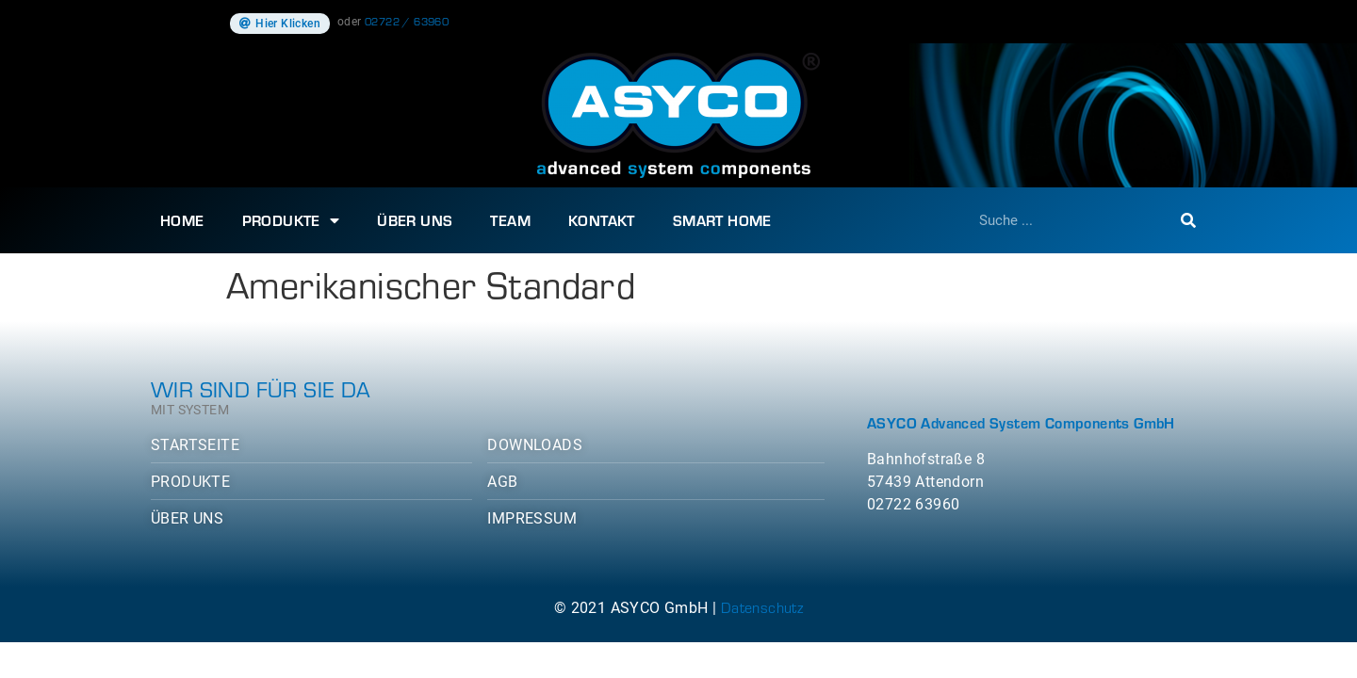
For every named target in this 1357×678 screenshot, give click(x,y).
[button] (280, 23)
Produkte (291, 220)
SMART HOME (722, 220)
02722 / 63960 (407, 20)
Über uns (414, 220)
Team (510, 220)
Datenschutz (762, 607)
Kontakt (601, 220)
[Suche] (1188, 220)
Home (182, 220)
